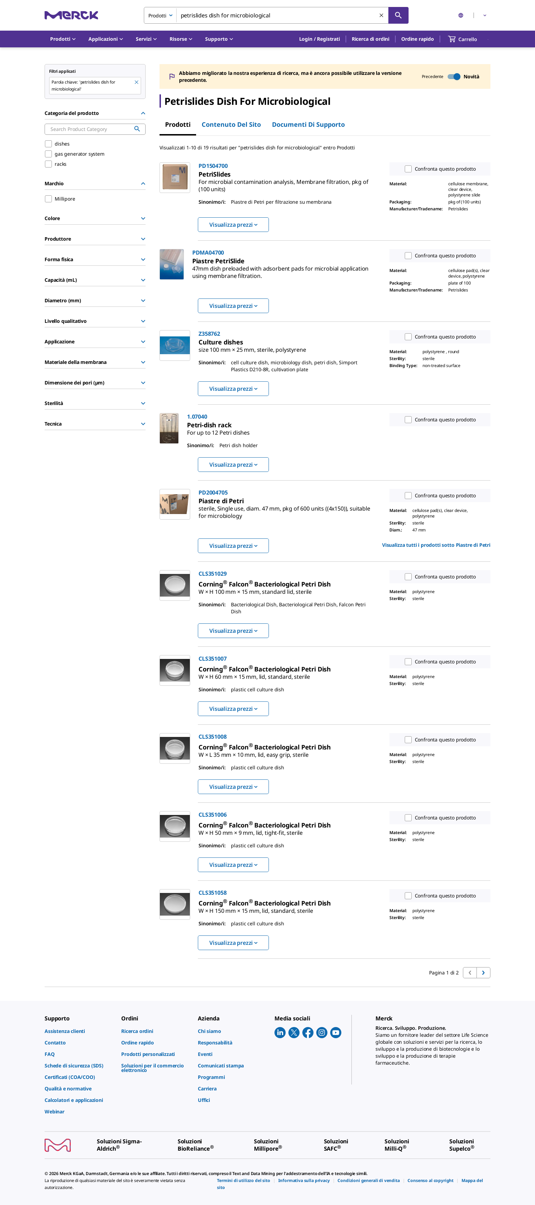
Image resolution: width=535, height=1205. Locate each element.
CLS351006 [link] (213, 814)
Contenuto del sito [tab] (231, 124)
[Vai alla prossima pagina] (483, 972)
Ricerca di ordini (370, 39)
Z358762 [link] (209, 333)
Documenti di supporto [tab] (308, 124)
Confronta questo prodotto (439, 169)
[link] (284, 182)
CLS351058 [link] (213, 892)
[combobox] (276, 15)
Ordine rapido (417, 39)
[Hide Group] (143, 113)
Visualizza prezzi (233, 224)
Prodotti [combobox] (157, 15)
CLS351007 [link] (213, 658)
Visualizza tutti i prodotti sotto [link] (436, 545)
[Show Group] (143, 218)
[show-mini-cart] (468, 39)
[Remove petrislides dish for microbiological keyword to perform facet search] (137, 82)
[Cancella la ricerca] (382, 16)
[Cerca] (398, 15)
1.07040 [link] (197, 416)
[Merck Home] (71, 15)
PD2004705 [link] (213, 492)
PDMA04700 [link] (208, 252)
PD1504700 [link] (213, 166)
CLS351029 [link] (213, 573)
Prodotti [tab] (178, 124)
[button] (319, 39)
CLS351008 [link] (213, 736)
